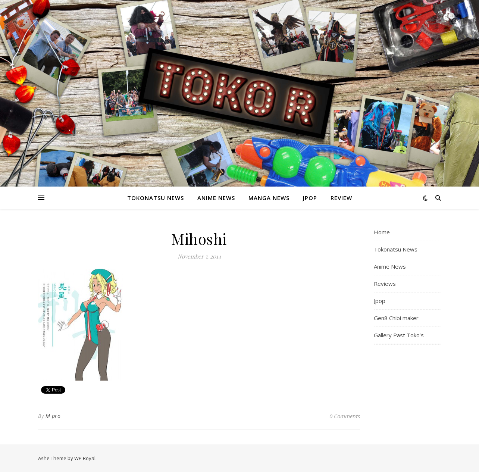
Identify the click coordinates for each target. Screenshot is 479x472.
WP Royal (85, 458)
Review (341, 197)
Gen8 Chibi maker (396, 318)
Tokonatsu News (155, 197)
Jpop (310, 197)
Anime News (216, 197)
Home (382, 232)
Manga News (268, 197)
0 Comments (344, 416)
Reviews (385, 283)
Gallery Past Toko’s (399, 335)
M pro (53, 415)
